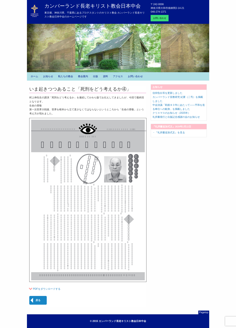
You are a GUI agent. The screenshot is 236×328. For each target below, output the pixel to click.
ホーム (34, 76)
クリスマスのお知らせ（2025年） (172, 113)
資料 (105, 76)
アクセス (118, 76)
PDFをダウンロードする (46, 289)
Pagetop (203, 312)
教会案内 (83, 76)
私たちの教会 (65, 76)
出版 (95, 76)
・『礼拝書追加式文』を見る (169, 132)
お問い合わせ (159, 18)
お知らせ (48, 76)
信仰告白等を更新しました (167, 93)
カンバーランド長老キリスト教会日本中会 (92, 6)
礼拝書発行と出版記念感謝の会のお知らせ (176, 117)
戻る (38, 300)
